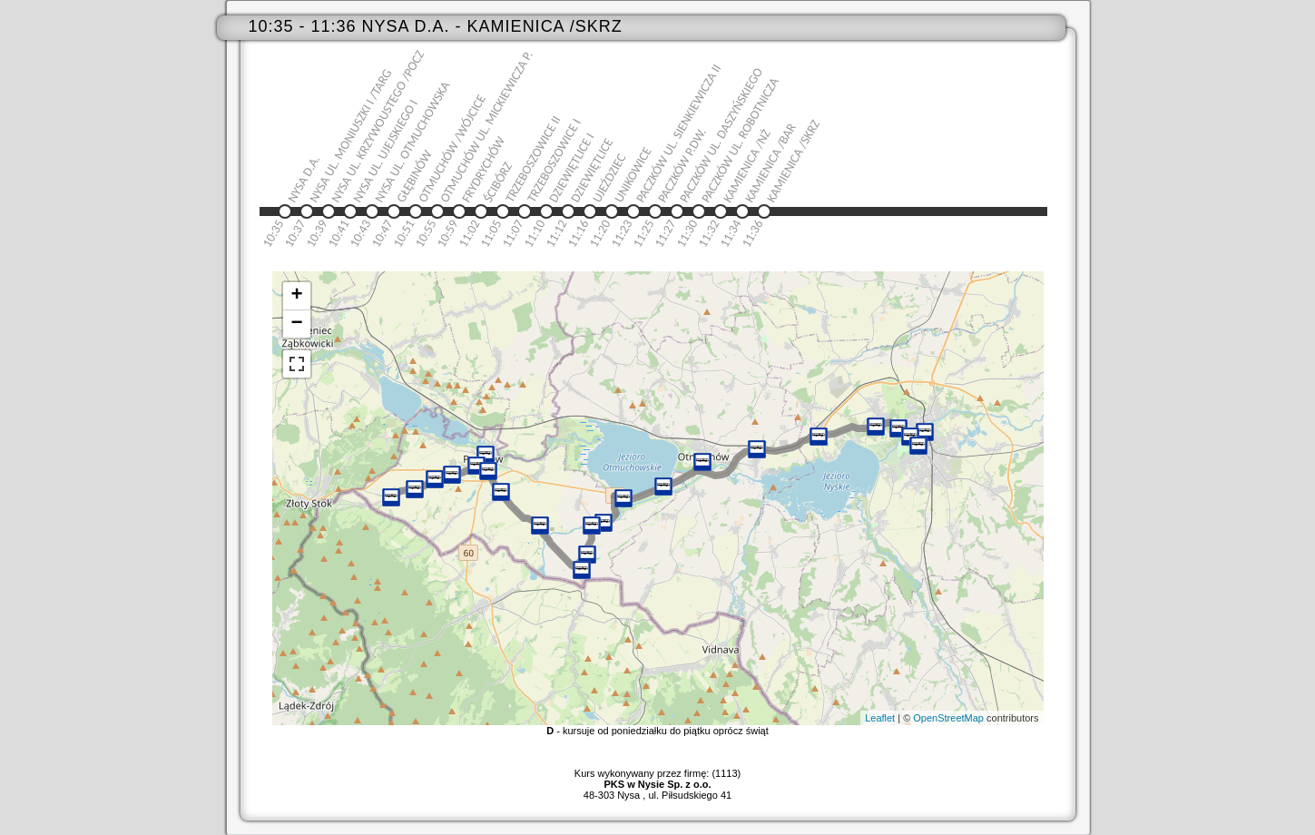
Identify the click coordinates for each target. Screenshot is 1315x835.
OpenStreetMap (948, 717)
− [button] (296, 324)
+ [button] (296, 295)
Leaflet (880, 717)
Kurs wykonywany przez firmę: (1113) (657, 779)
